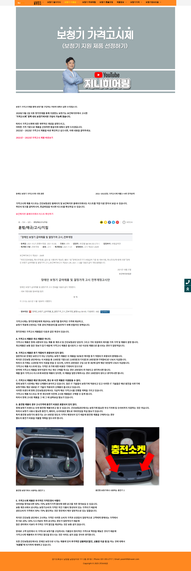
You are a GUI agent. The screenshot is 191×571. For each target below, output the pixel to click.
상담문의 (37, 2)
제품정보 (120, 2)
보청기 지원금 (70, 2)
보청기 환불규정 (106, 2)
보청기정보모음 (152, 2)
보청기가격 (135, 2)
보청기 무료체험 (89, 2)
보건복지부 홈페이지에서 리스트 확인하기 (34, 213)
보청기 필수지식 (54, 2)
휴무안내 (37, 4)
